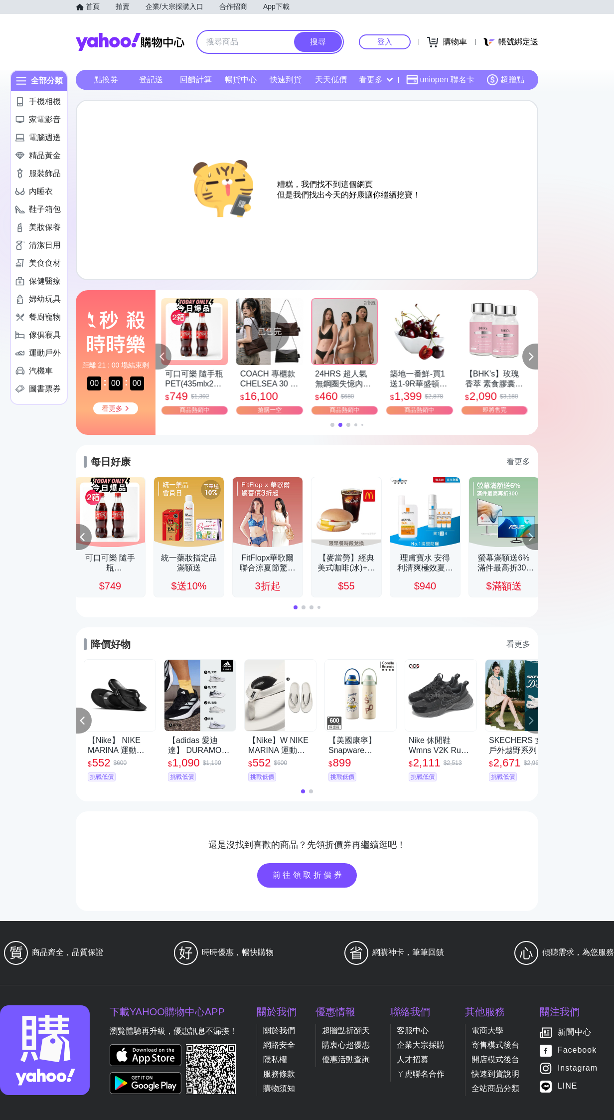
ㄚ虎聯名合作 (421, 1074)
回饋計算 (196, 79)
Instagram (578, 1068)
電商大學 (487, 1030)
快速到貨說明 (495, 1074)
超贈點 (505, 80)
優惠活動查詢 (346, 1059)
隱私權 (275, 1059)
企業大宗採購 (421, 1045)
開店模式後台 (495, 1059)
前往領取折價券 (308, 875)
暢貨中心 (241, 79)
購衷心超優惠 (346, 1045)
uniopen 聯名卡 (440, 80)
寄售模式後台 (495, 1045)
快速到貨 (286, 79)
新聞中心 (575, 1032)
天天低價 (331, 79)
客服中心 (413, 1030)
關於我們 (279, 1030)
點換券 (106, 79)
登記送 (151, 79)
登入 (384, 41)
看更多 (376, 79)
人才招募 (413, 1059)
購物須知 (279, 1088)
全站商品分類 (495, 1088)
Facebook (577, 1050)
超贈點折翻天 (346, 1030)
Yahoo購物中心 (130, 42)
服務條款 (279, 1074)
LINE (568, 1086)
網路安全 (279, 1045)
